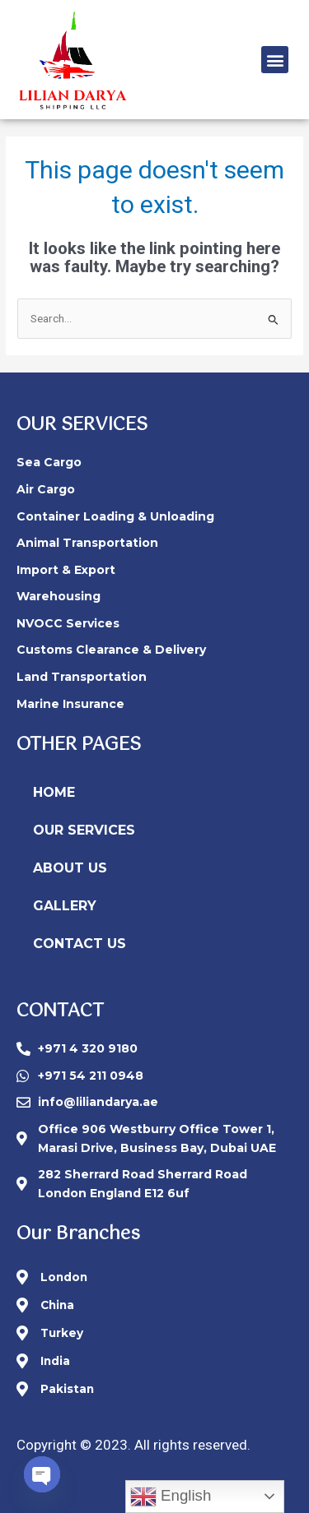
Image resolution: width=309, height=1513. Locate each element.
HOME (54, 792)
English (170, 1496)
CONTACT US (79, 943)
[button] (274, 59)
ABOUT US (70, 868)
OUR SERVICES (84, 830)
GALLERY (64, 906)
